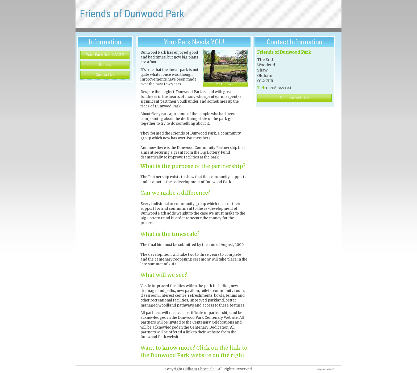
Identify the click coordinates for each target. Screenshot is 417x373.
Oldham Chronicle (199, 369)
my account (325, 369)
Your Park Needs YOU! (105, 55)
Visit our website (294, 97)
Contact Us (104, 74)
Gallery (105, 64)
